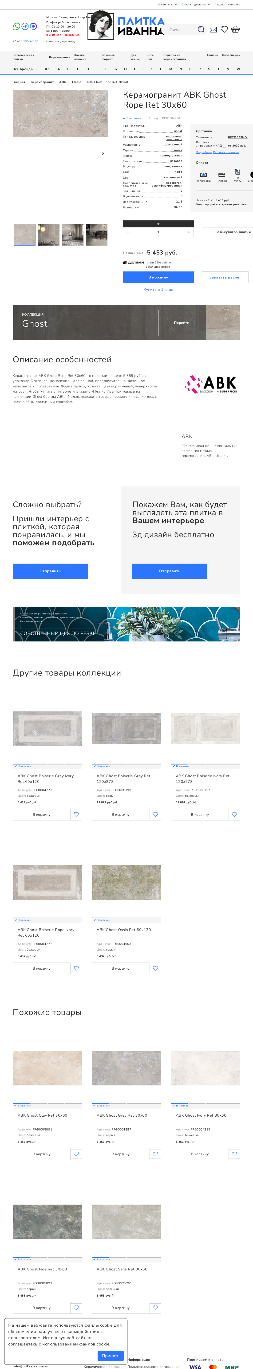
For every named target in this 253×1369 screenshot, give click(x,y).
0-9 (48, 69)
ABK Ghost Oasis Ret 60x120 (124, 929)
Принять (110, 1356)
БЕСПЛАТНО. (237, 137)
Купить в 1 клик (158, 289)
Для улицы (135, 57)
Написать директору (60, 41)
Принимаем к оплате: (205, 1359)
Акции (218, 4)
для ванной (174, 144)
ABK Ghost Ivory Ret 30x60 (201, 1115)
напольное (174, 139)
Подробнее (204, 152)
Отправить (50, 571)
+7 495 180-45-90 (25, 41)
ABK (62, 82)
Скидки (212, 55)
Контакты (234, 4)
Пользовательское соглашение (153, 1367)
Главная (19, 82)
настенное (174, 136)
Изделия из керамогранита (174, 57)
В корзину (158, 277)
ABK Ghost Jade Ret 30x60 (42, 1269)
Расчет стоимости (226, 152)
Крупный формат (108, 57)
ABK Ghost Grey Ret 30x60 (122, 1115)
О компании (165, 4)
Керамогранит (59, 57)
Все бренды (25, 69)
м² (158, 224)
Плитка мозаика (80, 57)
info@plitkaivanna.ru (30, 1366)
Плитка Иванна (126, 25)
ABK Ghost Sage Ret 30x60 (122, 1269)
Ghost (76, 82)
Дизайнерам (231, 55)
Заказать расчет (225, 277)
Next (103, 153)
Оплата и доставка (194, 4)
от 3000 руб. (237, 145)
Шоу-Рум (150, 57)
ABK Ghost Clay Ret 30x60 (42, 1115)
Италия (176, 150)
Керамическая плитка (102, 1367)
